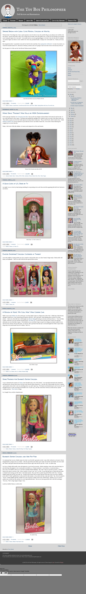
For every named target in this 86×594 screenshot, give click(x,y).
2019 (70, 130)
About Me (29, 20)
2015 (70, 138)
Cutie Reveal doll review (24, 105)
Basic (14, 175)
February (73, 114)
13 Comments (76, 380)
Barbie (7, 105)
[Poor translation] (5, 573)
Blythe (10, 448)
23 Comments (76, 372)
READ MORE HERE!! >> (8, 101)
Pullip (26, 448)
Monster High (32, 319)
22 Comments (76, 427)
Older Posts (61, 546)
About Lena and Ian (42, 20)
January (72, 116)
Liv (17, 371)
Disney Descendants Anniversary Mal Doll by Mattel (78, 403)
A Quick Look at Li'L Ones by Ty (15, 183)
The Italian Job (32, 320)
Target (44, 175)
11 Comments (76, 399)
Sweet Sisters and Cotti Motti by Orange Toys (78, 412)
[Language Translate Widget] (75, 87)
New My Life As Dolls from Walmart (78, 245)
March (72, 112)
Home (5, 20)
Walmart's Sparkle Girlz (8, 121)
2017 (70, 134)
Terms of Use (72, 20)
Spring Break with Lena (43, 105)
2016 (70, 136)
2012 (70, 144)
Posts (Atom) (11, 549)
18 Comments (76, 356)
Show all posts (42, 25)
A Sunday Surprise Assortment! (76, 105)
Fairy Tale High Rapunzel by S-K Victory (77, 220)
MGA (20, 175)
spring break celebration (46, 44)
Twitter (69, 73)
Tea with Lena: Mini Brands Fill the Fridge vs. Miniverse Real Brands (78, 421)
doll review (32, 105)
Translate (76, 88)
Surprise (30, 448)
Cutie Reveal (15, 105)
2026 (70, 94)
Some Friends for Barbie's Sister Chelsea (20, 379)
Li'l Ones (15, 246)
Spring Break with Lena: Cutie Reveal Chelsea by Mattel (26, 31)
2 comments (13, 302)
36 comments (13, 173)
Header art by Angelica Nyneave (74, 24)
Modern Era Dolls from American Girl (78, 196)
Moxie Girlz (35, 175)
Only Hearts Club (19, 541)
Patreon (69, 68)
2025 (70, 118)
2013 (70, 142)
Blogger (61, 562)
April (72, 110)
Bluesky (69, 75)
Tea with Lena (51, 105)
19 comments (13, 103)
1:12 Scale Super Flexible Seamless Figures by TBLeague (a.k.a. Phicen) (78, 233)
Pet (13, 304)
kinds (16, 389)
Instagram (70, 69)
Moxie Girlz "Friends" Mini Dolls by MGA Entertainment (26, 113)
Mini (23, 175)
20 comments (13, 446)
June (72, 96)
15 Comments (76, 390)
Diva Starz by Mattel (78, 184)
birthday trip (14, 315)
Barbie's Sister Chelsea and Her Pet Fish (20, 456)
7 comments (13, 369)
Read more (80, 345)
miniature (27, 175)
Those (13, 389)
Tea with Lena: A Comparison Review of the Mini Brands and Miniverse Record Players (78, 174)
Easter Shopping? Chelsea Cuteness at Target (22, 254)
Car (10, 371)
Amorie (7, 175)
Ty (17, 246)
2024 (70, 120)
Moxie (30, 175)
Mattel (36, 105)
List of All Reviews (58, 20)
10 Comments (76, 408)
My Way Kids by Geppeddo (77, 375)
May (72, 108)
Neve (39, 175)
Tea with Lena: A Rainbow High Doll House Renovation (75, 99)
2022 (70, 124)
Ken (16, 371)
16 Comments (76, 364)
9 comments (13, 244)
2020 (70, 128)
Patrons (12, 20)
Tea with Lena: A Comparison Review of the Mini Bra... (76, 103)
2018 (70, 132)
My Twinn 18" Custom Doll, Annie (78, 207)
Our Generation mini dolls (22, 116)
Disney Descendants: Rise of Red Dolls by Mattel (78, 394)
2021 (70, 126)
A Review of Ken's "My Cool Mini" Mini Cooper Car (23, 312)
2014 (70, 140)
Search (21, 20)
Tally (42, 175)
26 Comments (76, 345)
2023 (70, 122)
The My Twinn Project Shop (74, 71)
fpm (53, 562)
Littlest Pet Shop (19, 448)
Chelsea (10, 105)
